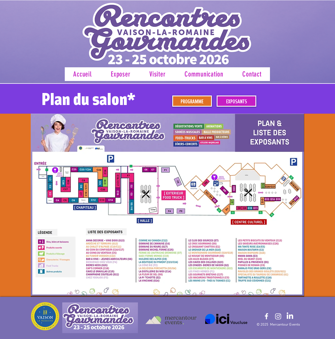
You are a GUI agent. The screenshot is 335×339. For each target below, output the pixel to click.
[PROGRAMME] (192, 101)
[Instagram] (278, 316)
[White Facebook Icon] (266, 316)
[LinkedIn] (290, 316)
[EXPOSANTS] (236, 101)
